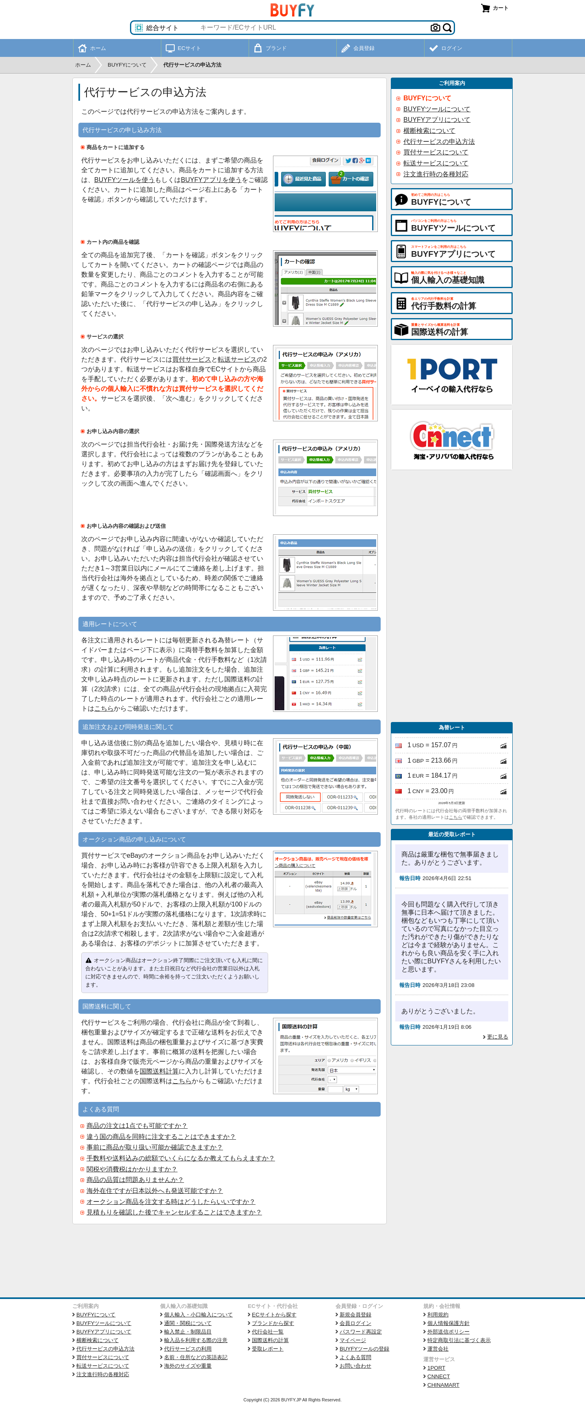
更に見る (497, 1037)
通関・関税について (188, 1323)
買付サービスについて (435, 152)
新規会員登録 (355, 1315)
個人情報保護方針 (448, 1323)
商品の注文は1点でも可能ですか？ (137, 1125)
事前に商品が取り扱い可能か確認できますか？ (155, 1147)
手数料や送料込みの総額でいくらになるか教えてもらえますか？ (181, 1158)
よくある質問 (355, 1357)
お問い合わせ (355, 1366)
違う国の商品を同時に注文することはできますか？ (161, 1136)
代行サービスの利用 (188, 1349)
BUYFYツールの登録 (364, 1349)
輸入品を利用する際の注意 (196, 1340)
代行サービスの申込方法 (439, 141)
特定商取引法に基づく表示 (459, 1340)
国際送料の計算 (270, 1340)
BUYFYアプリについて (436, 119)
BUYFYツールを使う (124, 179)
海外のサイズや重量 (188, 1366)
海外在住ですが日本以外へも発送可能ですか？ (155, 1190)
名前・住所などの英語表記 (196, 1357)
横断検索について (429, 130)
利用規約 (437, 1315)
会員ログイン (355, 1323)
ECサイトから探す (274, 1315)
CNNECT (438, 1376)
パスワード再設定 (361, 1332)
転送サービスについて (435, 163)
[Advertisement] (452, 596)
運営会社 (437, 1349)
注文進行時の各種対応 (435, 174)
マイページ (353, 1340)
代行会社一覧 (268, 1332)
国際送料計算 (159, 1071)
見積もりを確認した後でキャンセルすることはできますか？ (174, 1212)
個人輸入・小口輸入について (198, 1315)
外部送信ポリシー (448, 1332)
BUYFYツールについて (436, 109)
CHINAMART (443, 1385)
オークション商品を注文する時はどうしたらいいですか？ (171, 1201)
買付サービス (191, 359)
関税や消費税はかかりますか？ (132, 1169)
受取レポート (268, 1349)
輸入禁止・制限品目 (188, 1332)
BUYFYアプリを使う (211, 179)
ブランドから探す (273, 1323)
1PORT (436, 1368)
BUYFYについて (427, 98)
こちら (104, 708)
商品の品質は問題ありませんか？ (135, 1179)
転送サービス (237, 359)
